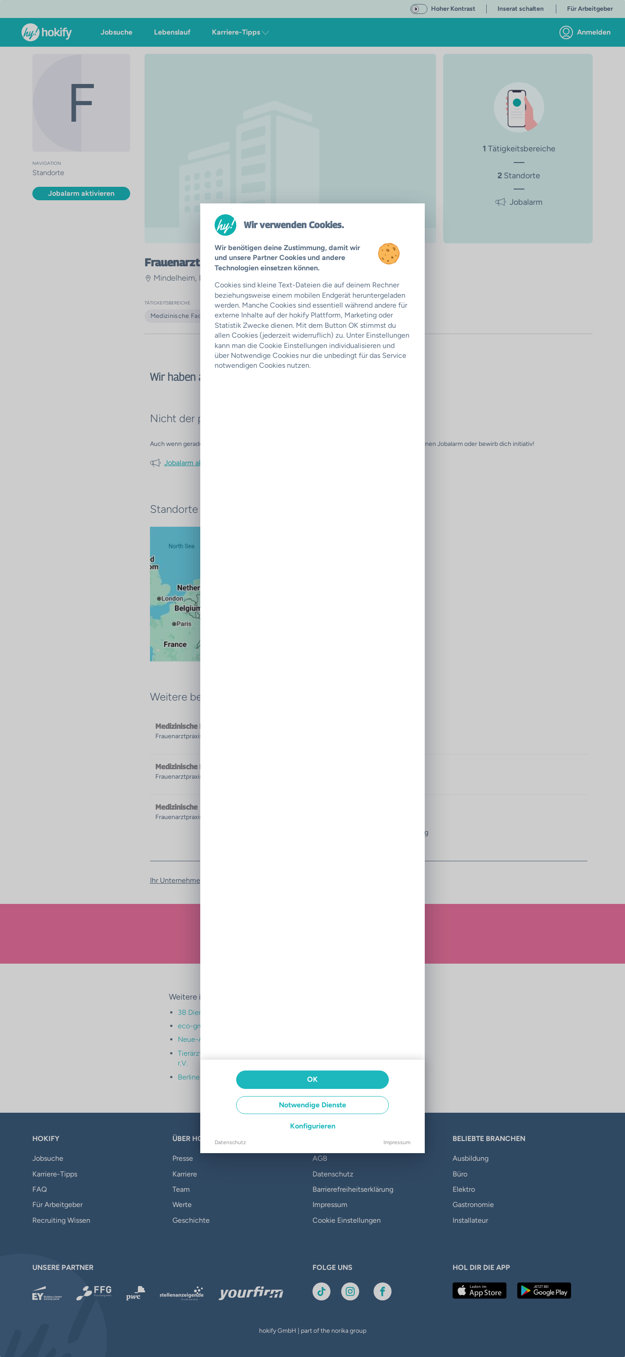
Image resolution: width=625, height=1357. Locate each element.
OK (312, 1079)
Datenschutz (230, 1142)
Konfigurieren (312, 1126)
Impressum (396, 1142)
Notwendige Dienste (312, 1105)
